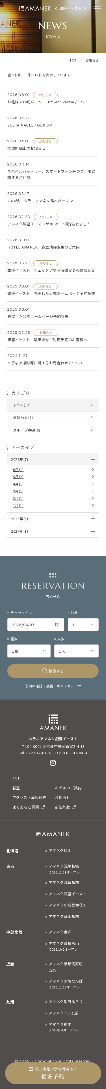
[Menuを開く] (97, 7)
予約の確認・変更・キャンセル (49, 686)
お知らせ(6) (23, 417)
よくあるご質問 (28, 807)
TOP (16, 778)
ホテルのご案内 (68, 787)
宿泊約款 (65, 807)
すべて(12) (22, 405)
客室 (16, 787)
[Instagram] (53, 763)
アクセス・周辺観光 (29, 797)
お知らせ (62, 797)
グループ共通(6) (26, 430)
